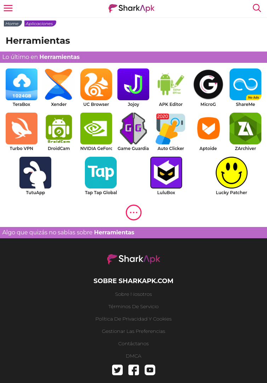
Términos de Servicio (133, 306)
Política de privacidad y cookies (133, 319)
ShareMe (245, 104)
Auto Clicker (170, 148)
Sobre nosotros (133, 294)
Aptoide (208, 148)
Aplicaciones (39, 23)
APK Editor (171, 104)
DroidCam (59, 148)
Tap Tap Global (101, 192)
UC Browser (96, 104)
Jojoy (133, 104)
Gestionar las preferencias (133, 331)
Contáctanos (133, 343)
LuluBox (166, 192)
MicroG (208, 104)
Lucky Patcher (231, 192)
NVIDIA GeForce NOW (96, 148)
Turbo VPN (21, 148)
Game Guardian (133, 148)
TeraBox (21, 104)
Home (11, 23)
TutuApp (35, 192)
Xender (58, 104)
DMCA (133, 356)
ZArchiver (245, 148)
